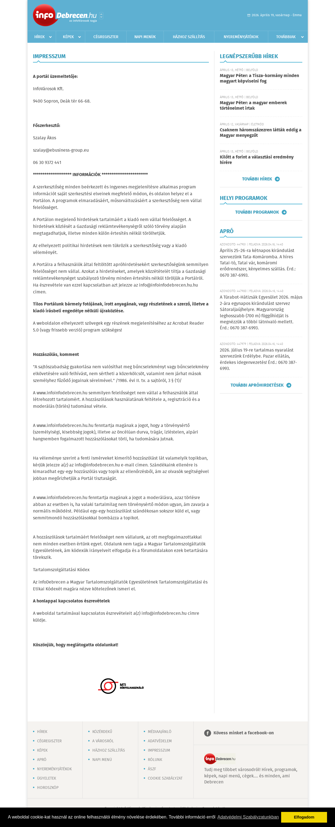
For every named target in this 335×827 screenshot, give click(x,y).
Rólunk (155, 760)
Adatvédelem (160, 741)
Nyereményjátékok (241, 37)
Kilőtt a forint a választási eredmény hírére (257, 160)
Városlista (101, 15)
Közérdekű (102, 732)
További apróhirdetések (257, 385)
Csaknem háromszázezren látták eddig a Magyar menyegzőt (260, 133)
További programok (257, 212)
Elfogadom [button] (304, 817)
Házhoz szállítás (189, 37)
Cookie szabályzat (165, 778)
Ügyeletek (46, 778)
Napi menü (102, 760)
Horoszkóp (48, 788)
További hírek (257, 179)
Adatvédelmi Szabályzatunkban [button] (248, 817)
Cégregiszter (105, 37)
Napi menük (145, 37)
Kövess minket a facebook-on (244, 733)
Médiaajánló (159, 732)
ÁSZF (152, 769)
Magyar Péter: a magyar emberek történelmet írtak (253, 106)
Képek (68, 37)
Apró (41, 760)
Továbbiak (286, 37)
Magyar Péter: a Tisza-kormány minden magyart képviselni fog (259, 78)
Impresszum (159, 750)
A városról (103, 741)
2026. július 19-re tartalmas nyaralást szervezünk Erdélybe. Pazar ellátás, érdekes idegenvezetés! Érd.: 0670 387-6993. (258, 359)
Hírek (39, 37)
